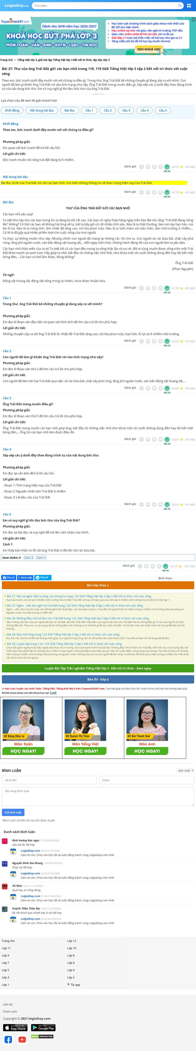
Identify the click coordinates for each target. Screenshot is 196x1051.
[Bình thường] (154, 166)
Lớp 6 (71, 963)
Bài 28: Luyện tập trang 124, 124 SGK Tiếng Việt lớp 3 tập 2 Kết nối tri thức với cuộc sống (64, 644)
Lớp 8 (71, 955)
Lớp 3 (5, 977)
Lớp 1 (5, 984)
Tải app (73, 984)
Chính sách (10, 1011)
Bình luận (25, 577)
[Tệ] (147, 166)
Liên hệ (7, 1004)
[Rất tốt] (167, 166)
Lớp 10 (71, 948)
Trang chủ (8, 941)
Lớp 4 (71, 970)
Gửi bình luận (13, 812)
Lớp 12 (71, 941)
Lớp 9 (5, 955)
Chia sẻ (8, 577)
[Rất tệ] (141, 166)
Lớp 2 (71, 977)
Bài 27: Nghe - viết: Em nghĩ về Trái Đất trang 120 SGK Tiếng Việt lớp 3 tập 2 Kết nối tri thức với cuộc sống (75, 605)
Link (53, 693)
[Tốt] (160, 166)
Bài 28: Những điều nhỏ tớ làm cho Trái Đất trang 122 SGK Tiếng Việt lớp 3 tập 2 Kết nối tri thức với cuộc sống (78, 618)
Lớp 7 (5, 963)
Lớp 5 (5, 970)
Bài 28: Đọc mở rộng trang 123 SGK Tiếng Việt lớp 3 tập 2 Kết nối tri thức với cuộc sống (63, 634)
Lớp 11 (6, 948)
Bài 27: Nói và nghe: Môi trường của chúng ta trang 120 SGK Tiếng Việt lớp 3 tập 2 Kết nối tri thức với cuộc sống (79, 596)
